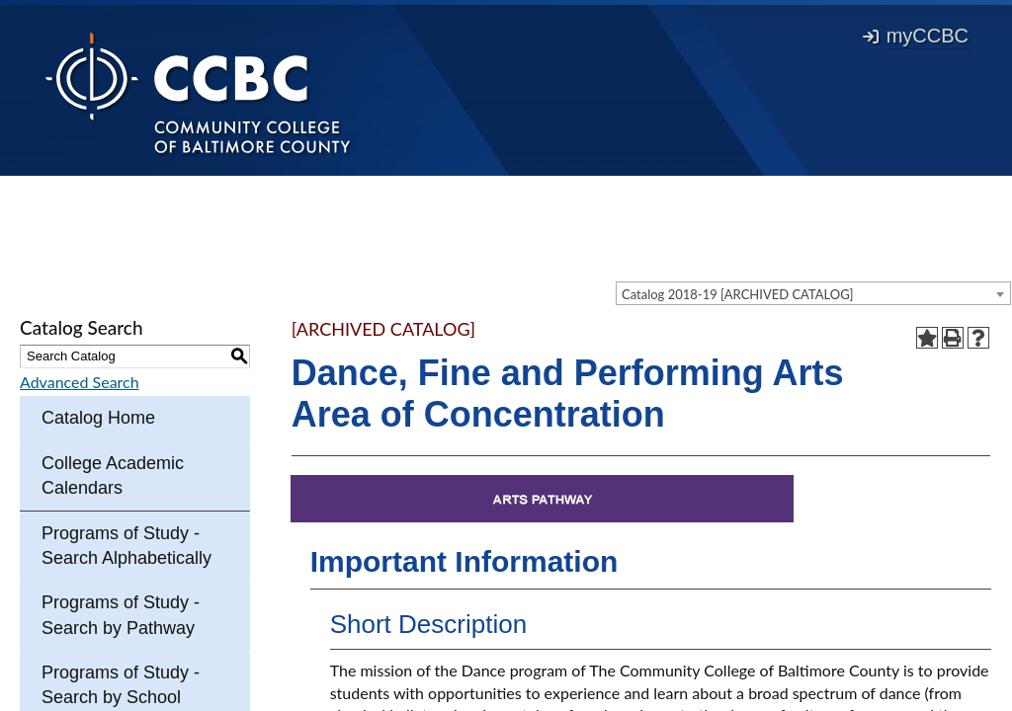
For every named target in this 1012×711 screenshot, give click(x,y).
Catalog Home (98, 418)
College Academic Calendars (113, 475)
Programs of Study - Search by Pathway (121, 614)
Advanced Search (79, 381)
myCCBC (916, 35)
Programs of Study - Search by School (121, 685)
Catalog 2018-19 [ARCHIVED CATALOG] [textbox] (738, 294)
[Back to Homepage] (198, 92)
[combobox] (813, 293)
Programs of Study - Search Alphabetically (126, 545)
